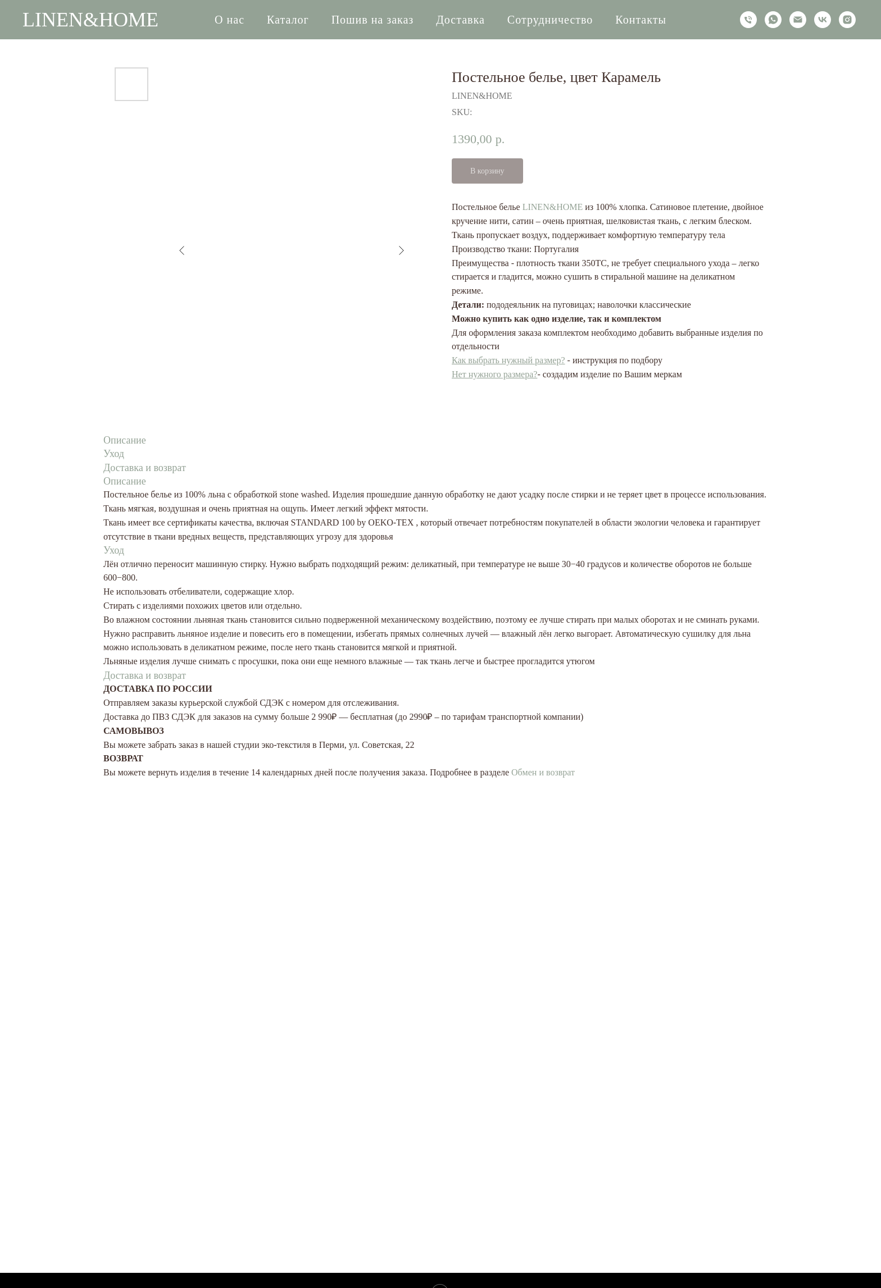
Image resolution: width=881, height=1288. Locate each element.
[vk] (822, 19)
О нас (229, 19)
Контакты (640, 19)
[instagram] (847, 19)
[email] (797, 19)
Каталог (288, 19)
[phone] (748, 19)
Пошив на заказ (372, 19)
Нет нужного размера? (494, 374)
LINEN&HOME (553, 207)
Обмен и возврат (543, 772)
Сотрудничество (550, 19)
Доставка (460, 19)
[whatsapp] (773, 19)
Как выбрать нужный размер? (508, 360)
